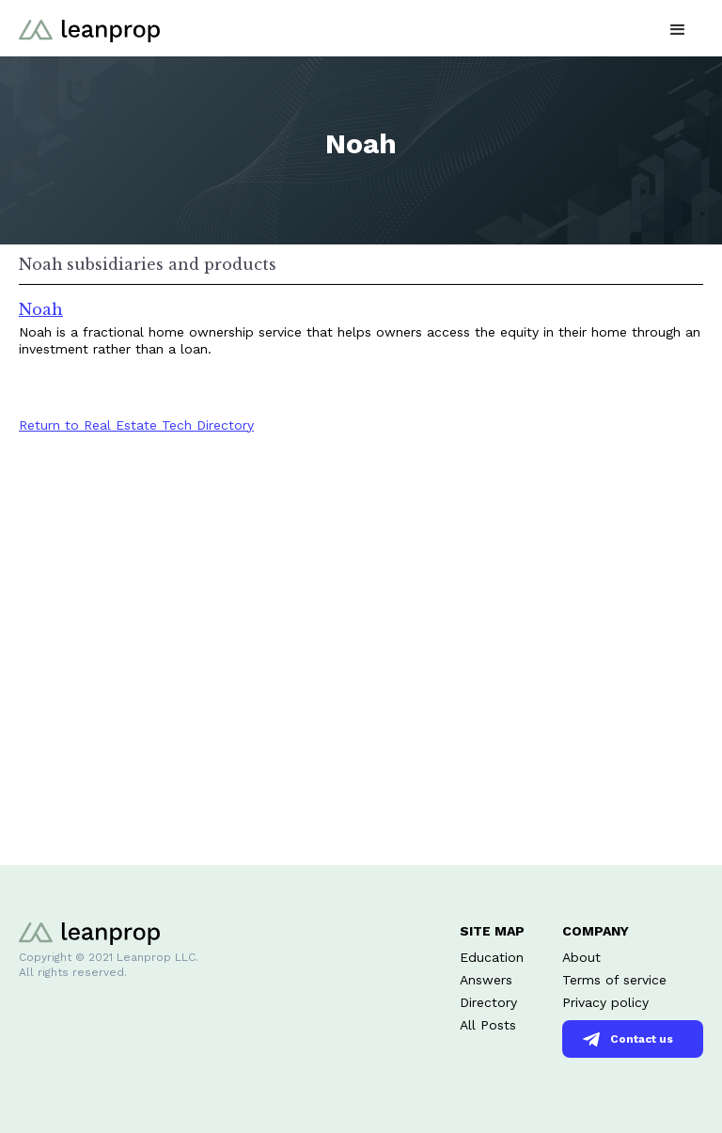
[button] (677, 27)
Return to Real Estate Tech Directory (136, 425)
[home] (89, 28)
